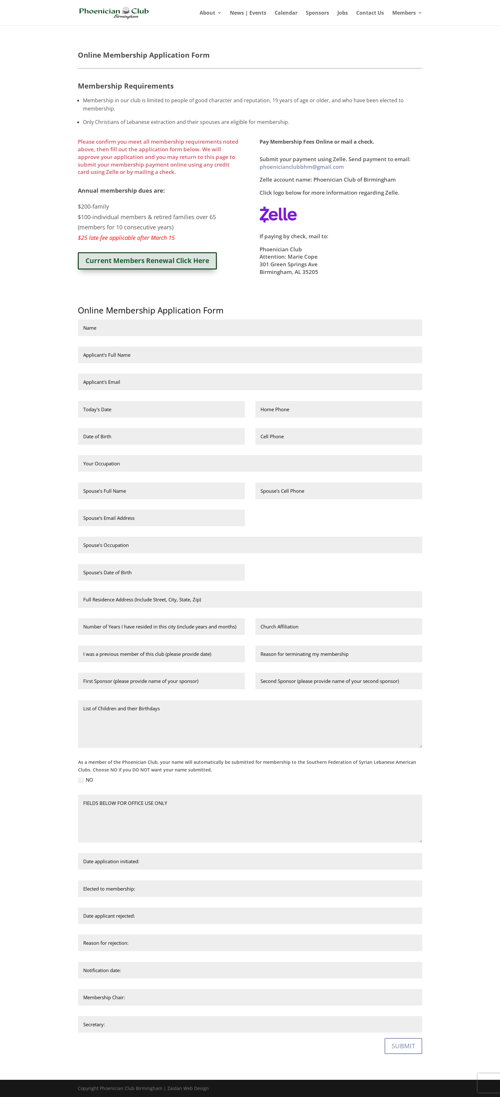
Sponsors (317, 13)
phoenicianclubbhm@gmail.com (302, 166)
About (207, 13)
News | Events (248, 13)
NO (85, 780)
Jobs (342, 13)
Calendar (286, 13)
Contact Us (370, 13)
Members (404, 13)
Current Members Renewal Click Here (147, 260)
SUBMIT (403, 1046)
